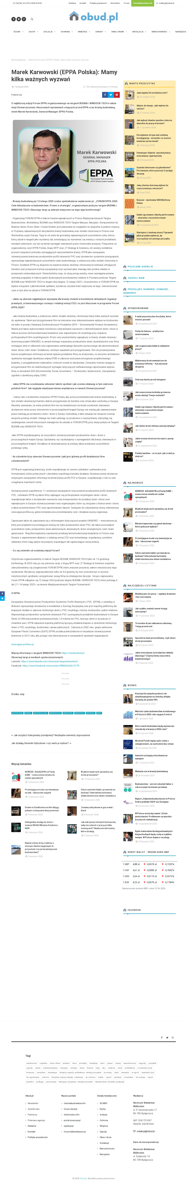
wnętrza (111, 1068)
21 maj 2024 (145, 243)
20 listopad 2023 (146, 630)
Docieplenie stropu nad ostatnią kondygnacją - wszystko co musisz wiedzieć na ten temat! (154, 138)
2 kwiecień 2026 (35, 832)
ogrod (108, 1077)
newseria (125, 1072)
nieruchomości (129, 1063)
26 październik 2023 (147, 371)
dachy (37, 1068)
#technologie (41, 713)
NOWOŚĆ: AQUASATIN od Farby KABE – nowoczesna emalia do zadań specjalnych (40, 775)
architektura (130, 1068)
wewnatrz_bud (147, 1072)
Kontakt (83, 3)
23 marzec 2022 (145, 645)
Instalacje (104, 1143)
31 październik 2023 (147, 446)
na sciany (108, 1072)
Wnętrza (104, 1126)
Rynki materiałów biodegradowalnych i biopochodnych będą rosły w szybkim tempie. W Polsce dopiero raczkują (154, 834)
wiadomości (31, 1063)
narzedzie (41, 1072)
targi (98, 1068)
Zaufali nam (133, 278)
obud (120, 1068)
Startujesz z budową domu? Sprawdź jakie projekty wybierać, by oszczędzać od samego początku (155, 235)
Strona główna (18, 60)
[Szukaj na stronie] (31, 19)
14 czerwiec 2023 (146, 616)
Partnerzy (32, 1114)
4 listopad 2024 (147, 160)
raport (150, 1077)
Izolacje (103, 1114)
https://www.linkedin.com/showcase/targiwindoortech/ (49, 661)
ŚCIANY (103, 1103)
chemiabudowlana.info (75, 1103)
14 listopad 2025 (147, 145)
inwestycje (52, 1072)
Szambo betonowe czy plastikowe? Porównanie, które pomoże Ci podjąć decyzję (155, 170)
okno (102, 1063)
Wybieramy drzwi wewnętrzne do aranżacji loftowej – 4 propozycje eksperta (151, 363)
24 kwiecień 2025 (146, 841)
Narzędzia (104, 1154)
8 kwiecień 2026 (91, 814)
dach (116, 1072)
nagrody (142, 1063)
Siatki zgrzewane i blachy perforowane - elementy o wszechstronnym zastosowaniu (155, 218)
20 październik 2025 (147, 748)
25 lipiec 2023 (144, 353)
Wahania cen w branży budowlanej (151, 771)
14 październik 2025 (147, 824)
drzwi (82, 1068)
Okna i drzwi (105, 1137)
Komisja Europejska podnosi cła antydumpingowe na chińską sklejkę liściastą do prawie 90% (152, 696)
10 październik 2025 (147, 791)
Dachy (103, 1109)
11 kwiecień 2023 (146, 763)
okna (74, 1063)
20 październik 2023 (147, 324)
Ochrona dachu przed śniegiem (150, 379)
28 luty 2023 (145, 207)
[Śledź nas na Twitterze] (19, 19)
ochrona (45, 1077)
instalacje (93, 1063)
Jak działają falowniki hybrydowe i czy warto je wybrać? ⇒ (41, 743)
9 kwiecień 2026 (35, 814)
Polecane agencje (138, 266)
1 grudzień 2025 (145, 718)
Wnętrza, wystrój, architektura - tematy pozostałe (80, 1072)
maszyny (64, 1068)
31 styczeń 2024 (146, 430)
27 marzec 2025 (147, 113)
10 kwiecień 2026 (36, 782)
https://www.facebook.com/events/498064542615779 (51, 665)
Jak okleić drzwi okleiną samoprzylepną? (155, 426)
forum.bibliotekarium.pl (75, 1131)
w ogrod (135, 1072)
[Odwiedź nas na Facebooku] (13, 19)
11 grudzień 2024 (148, 127)
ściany (118, 1063)
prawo (110, 1063)
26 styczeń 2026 (146, 733)
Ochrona (104, 1120)
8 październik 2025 (147, 704)
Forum (126, 3)
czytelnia (43, 1063)
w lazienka (128, 1077)
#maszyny (79, 713)
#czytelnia (17, 713)
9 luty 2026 (145, 192)
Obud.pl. (83, 1178)
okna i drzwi (55, 1063)
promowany (51, 1082)
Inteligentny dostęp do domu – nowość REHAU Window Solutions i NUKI (41, 825)
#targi (28, 713)
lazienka (29, 1082)
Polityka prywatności (98, 3)
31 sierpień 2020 (147, 97)
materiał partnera (50, 1068)
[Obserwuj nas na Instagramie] (24, 19)
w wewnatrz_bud (144, 1068)
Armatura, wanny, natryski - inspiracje (67, 1077)
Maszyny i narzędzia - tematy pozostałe (76, 1082)
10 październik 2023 (149, 225)
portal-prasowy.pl (72, 1120)
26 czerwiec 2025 (146, 806)
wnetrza (66, 1063)
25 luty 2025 (145, 178)
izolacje (73, 1068)
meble (100, 1077)
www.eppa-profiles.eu (22, 644)
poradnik (152, 1063)
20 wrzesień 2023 (146, 775)
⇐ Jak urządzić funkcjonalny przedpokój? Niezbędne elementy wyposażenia (50, 735)
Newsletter (115, 3)
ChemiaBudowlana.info (142, 3)
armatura (117, 1077)
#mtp (99, 713)
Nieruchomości (107, 1148)
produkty (83, 1063)
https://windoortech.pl (73, 653)
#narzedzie (55, 713)
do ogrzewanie (32, 1077)
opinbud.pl (69, 1126)
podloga (39, 1082)
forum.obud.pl (70, 1109)
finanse (90, 1068)
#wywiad (91, 713)
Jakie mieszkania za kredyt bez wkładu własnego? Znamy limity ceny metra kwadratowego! (154, 656)
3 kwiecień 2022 (145, 663)
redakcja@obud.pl (165, 3)
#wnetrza (68, 713)
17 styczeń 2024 (146, 338)
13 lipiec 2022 (144, 601)
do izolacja (140, 1077)
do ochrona (90, 1077)
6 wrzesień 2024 (146, 460)
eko (104, 1068)
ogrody (29, 1068)
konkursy (30, 1072)
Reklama (72, 3)
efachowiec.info (71, 1114)
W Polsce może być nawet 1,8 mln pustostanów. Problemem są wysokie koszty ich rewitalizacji (153, 816)
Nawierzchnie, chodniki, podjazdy (109, 1082)
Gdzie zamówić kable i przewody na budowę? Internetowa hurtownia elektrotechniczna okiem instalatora (98, 792)
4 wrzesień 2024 (146, 399)
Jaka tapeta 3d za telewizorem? (152, 93)
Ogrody (103, 1131)
